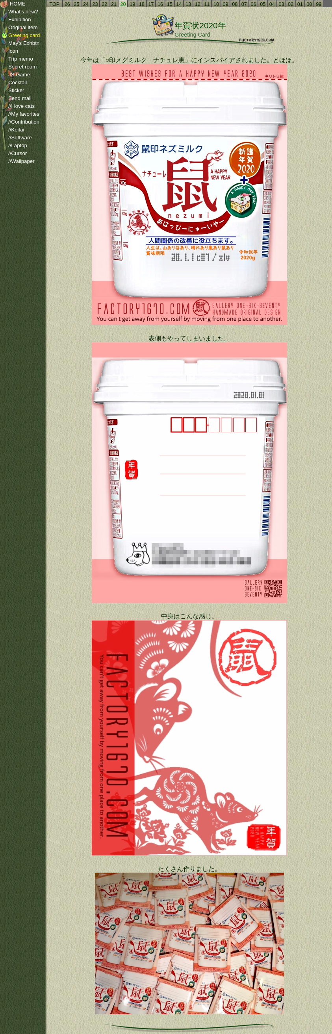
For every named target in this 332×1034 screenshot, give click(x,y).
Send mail (16, 98)
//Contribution (19, 122)
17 (151, 4)
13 (188, 4)
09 (225, 4)
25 (76, 4)
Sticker (12, 90)
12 (197, 4)
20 (123, 4)
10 (216, 4)
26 (67, 4)
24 (86, 4)
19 (132, 4)
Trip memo (16, 59)
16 (160, 4)
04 (272, 4)
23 (95, 4)
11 (207, 4)
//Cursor (13, 153)
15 (169, 4)
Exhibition (15, 20)
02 (290, 4)
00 (309, 4)
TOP (55, 4)
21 (114, 4)
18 (142, 4)
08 (234, 4)
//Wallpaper (17, 161)
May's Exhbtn (19, 43)
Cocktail (13, 83)
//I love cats (17, 106)
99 (318, 4)
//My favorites (19, 114)
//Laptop (13, 146)
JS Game (15, 75)
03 (281, 4)
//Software (16, 138)
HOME (12, 4)
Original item (18, 27)
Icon (9, 51)
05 (262, 4)
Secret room (18, 67)
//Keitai (12, 130)
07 (244, 4)
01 (300, 4)
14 (179, 4)
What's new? (19, 12)
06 (253, 4)
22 (104, 4)
